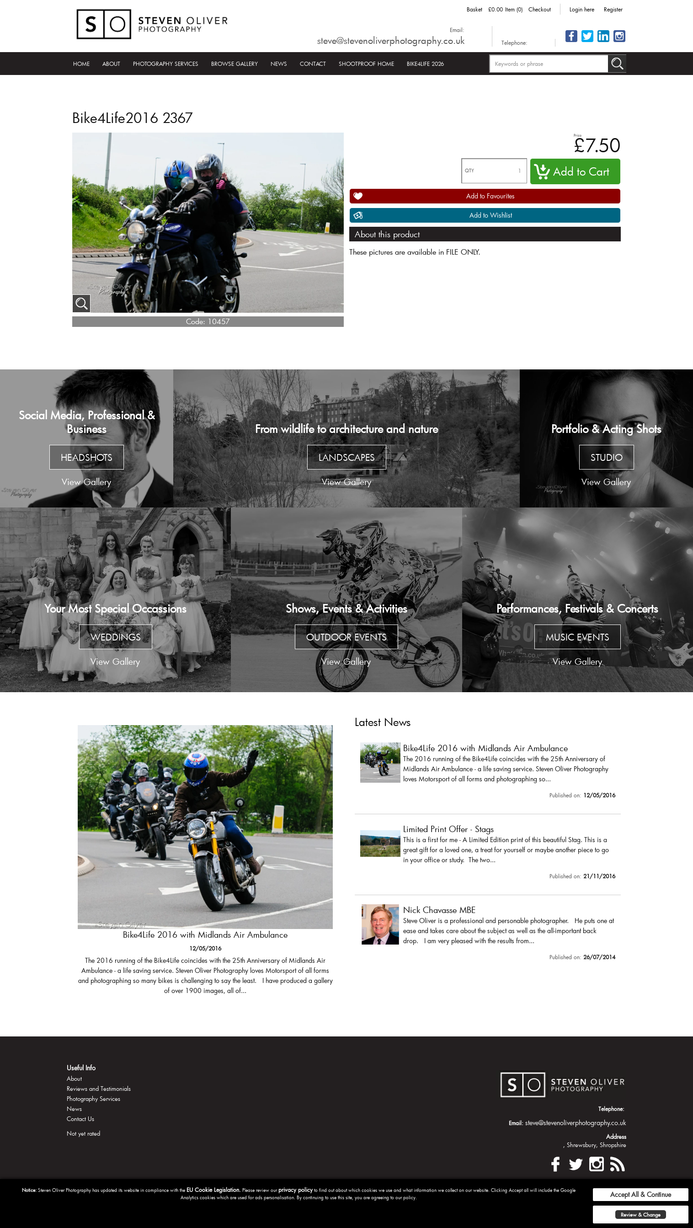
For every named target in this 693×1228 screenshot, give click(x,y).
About (111, 63)
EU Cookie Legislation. (214, 1189)
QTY (469, 171)
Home (81, 63)
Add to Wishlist (490, 215)
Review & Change (641, 1214)
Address (616, 1136)
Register (613, 9)
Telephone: (514, 42)
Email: (457, 29)
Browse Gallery (234, 63)
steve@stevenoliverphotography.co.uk (390, 40)
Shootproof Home (366, 63)
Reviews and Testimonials (99, 1088)
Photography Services (165, 63)
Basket (474, 9)
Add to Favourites (490, 196)
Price (577, 135)
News (279, 63)
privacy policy (295, 1189)
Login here (582, 9)
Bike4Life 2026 (425, 63)
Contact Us (80, 1118)
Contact (313, 63)
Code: (195, 321)
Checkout (539, 9)
